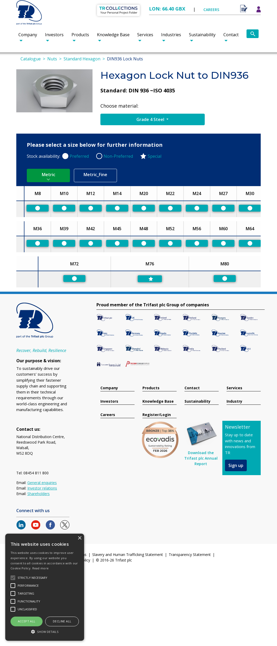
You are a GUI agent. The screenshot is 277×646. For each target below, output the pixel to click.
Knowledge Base (113, 35)
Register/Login (156, 415)
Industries (171, 35)
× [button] (79, 538)
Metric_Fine (95, 174)
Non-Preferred (118, 156)
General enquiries (42, 482)
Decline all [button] (62, 621)
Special (154, 156)
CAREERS (211, 9)
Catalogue (30, 59)
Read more (40, 568)
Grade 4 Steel (150, 119)
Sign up (235, 465)
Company (27, 35)
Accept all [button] (26, 621)
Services (145, 35)
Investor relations (42, 488)
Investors (54, 35)
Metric (48, 174)
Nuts (52, 59)
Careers (107, 415)
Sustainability (202, 35)
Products (80, 35)
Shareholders (38, 493)
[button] (45, 631)
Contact (231, 35)
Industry (234, 401)
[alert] (44, 587)
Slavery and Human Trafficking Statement (127, 554)
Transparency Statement (190, 554)
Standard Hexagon (82, 59)
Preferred (79, 156)
